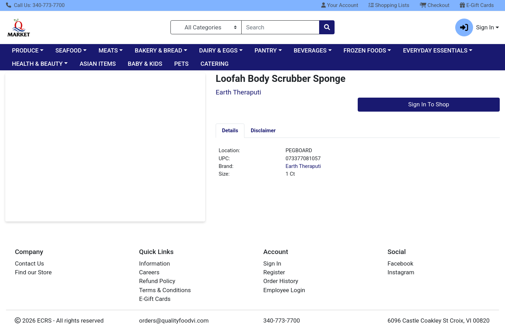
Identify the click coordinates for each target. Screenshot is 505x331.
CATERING (215, 63)
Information (154, 263)
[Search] (280, 27)
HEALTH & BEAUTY (37, 63)
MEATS (108, 50)
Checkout (435, 5)
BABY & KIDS (145, 63)
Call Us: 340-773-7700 (35, 5)
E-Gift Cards (477, 5)
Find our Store (33, 272)
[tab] (230, 131)
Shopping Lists (389, 5)
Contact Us (29, 263)
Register (274, 272)
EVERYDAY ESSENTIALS (435, 50)
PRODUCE (25, 50)
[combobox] (280, 27)
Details (230, 130)
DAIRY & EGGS (218, 50)
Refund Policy (157, 280)
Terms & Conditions (165, 290)
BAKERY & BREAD (158, 50)
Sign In (272, 263)
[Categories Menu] (206, 27)
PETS (181, 63)
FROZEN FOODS (365, 50)
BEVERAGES (310, 50)
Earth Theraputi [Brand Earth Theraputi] (303, 166)
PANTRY (266, 50)
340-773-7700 (281, 320)
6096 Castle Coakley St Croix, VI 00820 (439, 320)
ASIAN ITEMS (98, 63)
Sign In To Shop (428, 104)
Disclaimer (263, 130)
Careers (149, 272)
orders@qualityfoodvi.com (174, 320)
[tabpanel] (358, 165)
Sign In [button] (474, 27)
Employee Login (284, 290)
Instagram (401, 272)
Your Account (339, 5)
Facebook (400, 263)
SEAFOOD (68, 50)
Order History (280, 280)
